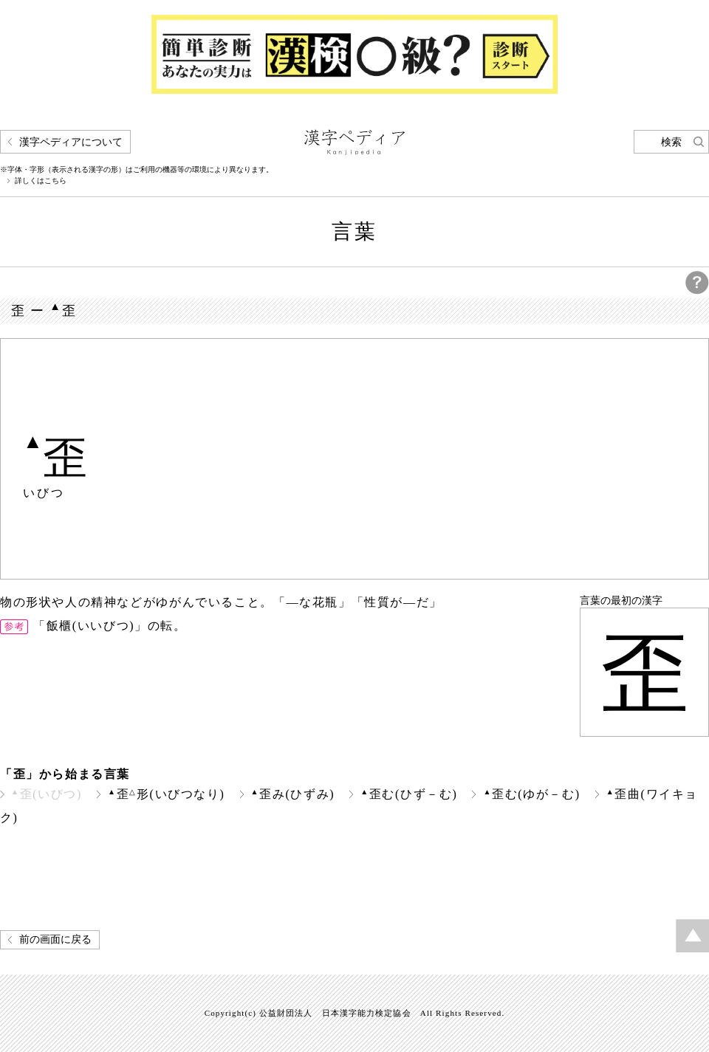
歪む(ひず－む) (408, 794)
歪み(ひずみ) (293, 794)
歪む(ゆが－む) (531, 794)
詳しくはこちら (40, 181)
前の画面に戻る (55, 939)
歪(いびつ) (46, 794)
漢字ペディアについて (71, 142)
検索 (671, 142)
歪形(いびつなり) (166, 794)
